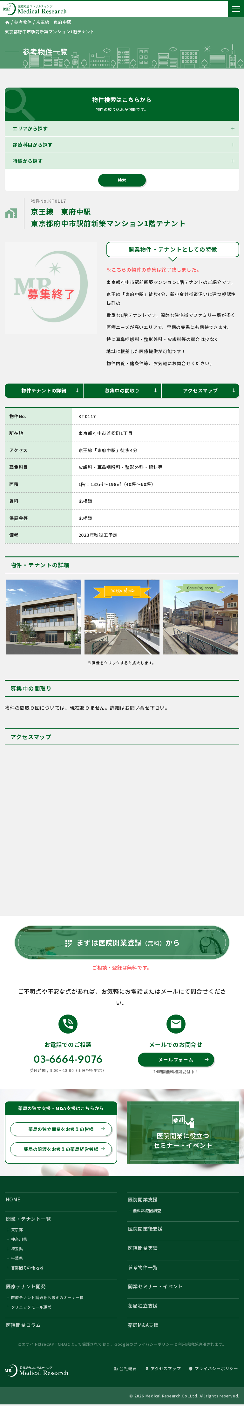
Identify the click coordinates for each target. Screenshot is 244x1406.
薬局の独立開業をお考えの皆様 (66, 1130)
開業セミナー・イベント (155, 1287)
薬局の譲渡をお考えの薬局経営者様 (64, 1150)
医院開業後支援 (145, 1229)
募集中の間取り (131, 390)
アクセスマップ (209, 390)
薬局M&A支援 (143, 1326)
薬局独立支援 (143, 1307)
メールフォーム (183, 1060)
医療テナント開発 (26, 1287)
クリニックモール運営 (31, 1308)
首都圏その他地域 (27, 1268)
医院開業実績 (143, 1249)
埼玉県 (17, 1249)
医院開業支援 (143, 1200)
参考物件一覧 (143, 1268)
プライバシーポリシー (153, 1345)
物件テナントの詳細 (50, 390)
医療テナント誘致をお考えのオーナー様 (47, 1299)
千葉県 (17, 1259)
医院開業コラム (23, 1326)
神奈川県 (19, 1240)
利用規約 (186, 1345)
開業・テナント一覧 (28, 1219)
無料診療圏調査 (147, 1211)
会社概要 (125, 1370)
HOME (13, 1200)
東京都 (17, 1230)
